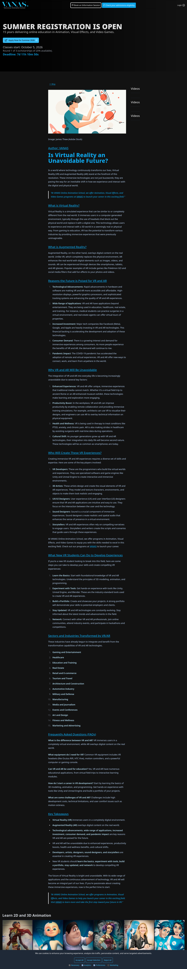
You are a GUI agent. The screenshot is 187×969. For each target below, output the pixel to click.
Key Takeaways (58, 814)
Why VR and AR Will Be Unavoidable (72, 370)
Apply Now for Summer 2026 (21, 40)
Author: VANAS (58, 148)
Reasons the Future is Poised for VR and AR (77, 281)
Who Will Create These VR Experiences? (74, 453)
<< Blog (52, 84)
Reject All (107, 960)
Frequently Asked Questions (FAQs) (72, 734)
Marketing (113, 965)
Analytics (86, 965)
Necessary (74, 965)
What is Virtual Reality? (63, 205)
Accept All (79, 960)
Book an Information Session (86, 5)
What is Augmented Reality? (67, 247)
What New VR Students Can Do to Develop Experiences (85, 555)
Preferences (99, 965)
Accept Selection (93, 960)
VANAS (80, 196)
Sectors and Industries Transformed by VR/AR (79, 636)
